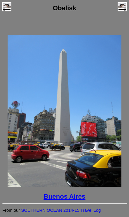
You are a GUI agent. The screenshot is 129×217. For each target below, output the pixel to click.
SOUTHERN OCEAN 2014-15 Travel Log (61, 210)
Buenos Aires (64, 196)
